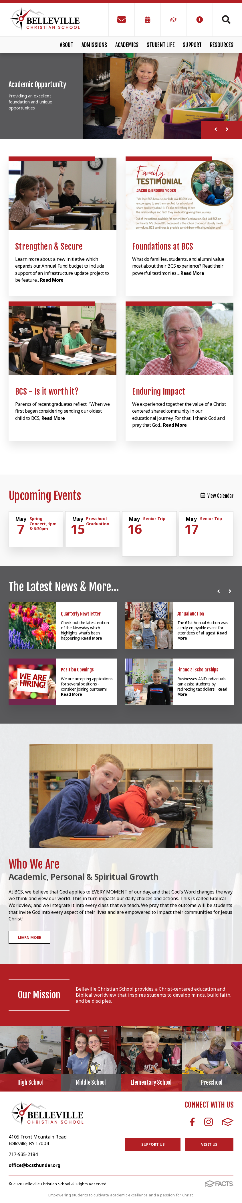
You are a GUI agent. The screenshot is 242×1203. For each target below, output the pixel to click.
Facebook (192, 1122)
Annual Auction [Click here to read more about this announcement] (190, 614)
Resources (222, 45)
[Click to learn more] (63, 194)
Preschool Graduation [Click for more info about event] (97, 521)
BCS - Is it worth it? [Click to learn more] (46, 392)
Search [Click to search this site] (226, 19)
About (67, 45)
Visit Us (209, 1144)
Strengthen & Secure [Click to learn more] (49, 247)
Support (192, 45)
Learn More (29, 937)
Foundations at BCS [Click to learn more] (162, 247)
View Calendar (217, 496)
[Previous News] (219, 591)
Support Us (153, 1144)
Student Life (161, 45)
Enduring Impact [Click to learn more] (158, 392)
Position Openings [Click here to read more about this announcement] (77, 670)
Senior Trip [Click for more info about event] (154, 518)
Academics (127, 45)
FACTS (228, 1122)
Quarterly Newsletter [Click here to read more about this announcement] (81, 614)
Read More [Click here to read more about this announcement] (91, 638)
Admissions (94, 45)
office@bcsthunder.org (34, 1165)
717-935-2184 (23, 1154)
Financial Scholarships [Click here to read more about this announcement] (197, 670)
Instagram (208, 1122)
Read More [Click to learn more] (52, 280)
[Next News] (231, 591)
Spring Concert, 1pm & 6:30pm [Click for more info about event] (43, 523)
